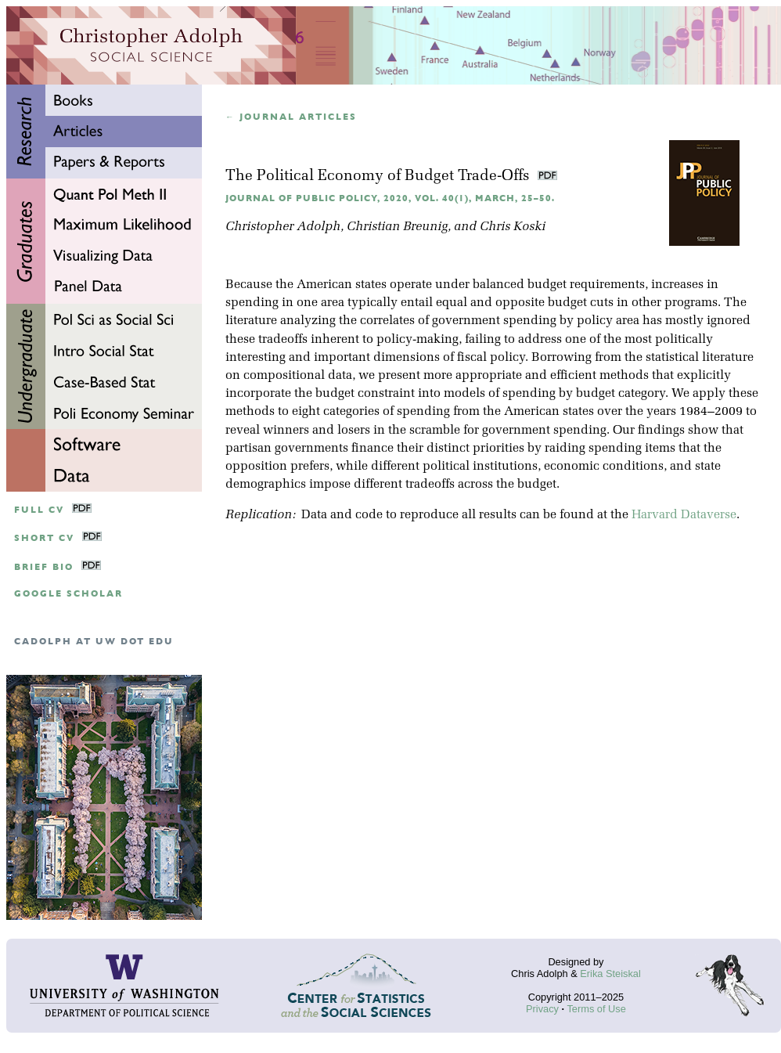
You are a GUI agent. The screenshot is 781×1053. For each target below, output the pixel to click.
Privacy (542, 1009)
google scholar (68, 594)
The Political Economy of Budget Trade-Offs (379, 176)
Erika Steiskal (610, 973)
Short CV (44, 538)
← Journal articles (291, 117)
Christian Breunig (397, 227)
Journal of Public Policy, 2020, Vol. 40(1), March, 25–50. (390, 198)
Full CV (39, 510)
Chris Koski (512, 227)
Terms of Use (596, 1009)
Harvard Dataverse (684, 515)
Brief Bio (44, 567)
